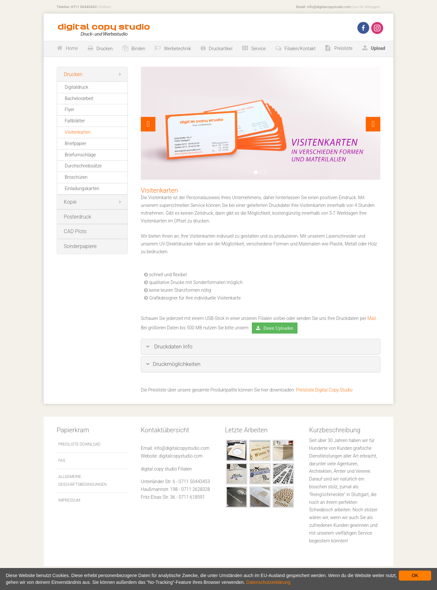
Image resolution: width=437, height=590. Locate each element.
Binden (138, 48)
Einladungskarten (82, 188)
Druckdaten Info (169, 346)
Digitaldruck (76, 87)
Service (258, 48)
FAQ (61, 460)
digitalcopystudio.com (181, 456)
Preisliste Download (79, 444)
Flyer (69, 109)
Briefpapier (75, 143)
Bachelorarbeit (79, 98)
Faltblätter (75, 120)
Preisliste (343, 48)
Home (72, 48)
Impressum (69, 500)
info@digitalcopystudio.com (329, 7)
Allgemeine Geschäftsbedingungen (82, 480)
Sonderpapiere (80, 246)
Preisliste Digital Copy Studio (324, 389)
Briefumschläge (80, 154)
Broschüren (76, 177)
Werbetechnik (177, 48)
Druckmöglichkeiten (173, 364)
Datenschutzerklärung (268, 582)
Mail (371, 318)
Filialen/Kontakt (300, 48)
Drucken (104, 48)
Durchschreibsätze (83, 165)
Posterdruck (77, 217)
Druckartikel (220, 48)
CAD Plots (75, 231)
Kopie (70, 202)
